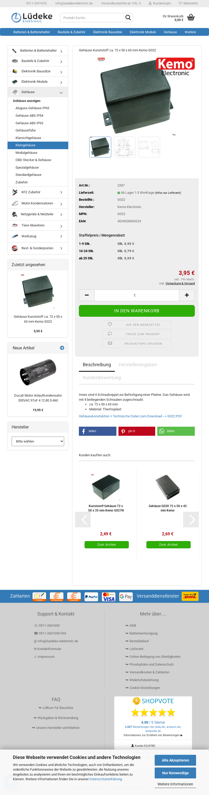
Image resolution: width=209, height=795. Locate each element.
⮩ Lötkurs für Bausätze (56, 708)
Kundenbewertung (102, 377)
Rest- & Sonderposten (32, 248)
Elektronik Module (143, 32)
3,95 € (38, 331)
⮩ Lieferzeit (134, 649)
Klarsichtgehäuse (28, 138)
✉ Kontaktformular (47, 649)
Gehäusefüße (26, 130)
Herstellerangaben (138, 364)
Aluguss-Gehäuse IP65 (32, 108)
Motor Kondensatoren (32, 203)
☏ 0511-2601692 (47, 625)
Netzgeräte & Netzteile (32, 214)
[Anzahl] (136, 295)
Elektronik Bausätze (107, 32)
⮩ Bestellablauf (137, 641)
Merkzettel (188, 3)
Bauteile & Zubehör (71, 32)
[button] (86, 295)
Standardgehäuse (28, 175)
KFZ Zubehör (26, 192)
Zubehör (22, 182)
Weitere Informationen (175, 784)
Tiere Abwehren (28, 225)
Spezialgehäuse (27, 167)
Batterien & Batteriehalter (31, 32)
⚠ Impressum (44, 657)
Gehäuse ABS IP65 (29, 123)
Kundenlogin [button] (160, 3)
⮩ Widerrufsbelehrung (142, 680)
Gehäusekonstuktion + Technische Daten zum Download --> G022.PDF (130, 416)
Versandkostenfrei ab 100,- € (120, 3)
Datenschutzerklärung (105, 779)
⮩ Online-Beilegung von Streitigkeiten (153, 657)
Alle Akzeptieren (175, 760)
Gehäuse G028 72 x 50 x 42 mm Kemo (168, 508)
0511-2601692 (36, 3)
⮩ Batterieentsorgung (141, 633)
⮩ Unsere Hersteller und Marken (56, 728)
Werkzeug (24, 236)
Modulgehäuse (26, 153)
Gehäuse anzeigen (26, 101)
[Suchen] (128, 18)
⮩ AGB (130, 625)
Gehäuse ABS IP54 (29, 115)
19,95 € (38, 410)
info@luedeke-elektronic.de (74, 3)
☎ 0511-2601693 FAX (50, 633)
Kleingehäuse (25, 145)
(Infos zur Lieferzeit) (168, 193)
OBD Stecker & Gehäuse (33, 160)
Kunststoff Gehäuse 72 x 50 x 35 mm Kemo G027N (106, 508)
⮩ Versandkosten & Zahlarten (147, 672)
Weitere (190, 32)
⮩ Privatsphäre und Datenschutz (149, 664)
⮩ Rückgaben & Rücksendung (56, 718)
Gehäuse (170, 32)
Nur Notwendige (175, 773)
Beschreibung (97, 364)
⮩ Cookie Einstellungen (142, 688)
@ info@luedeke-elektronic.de (56, 641)
